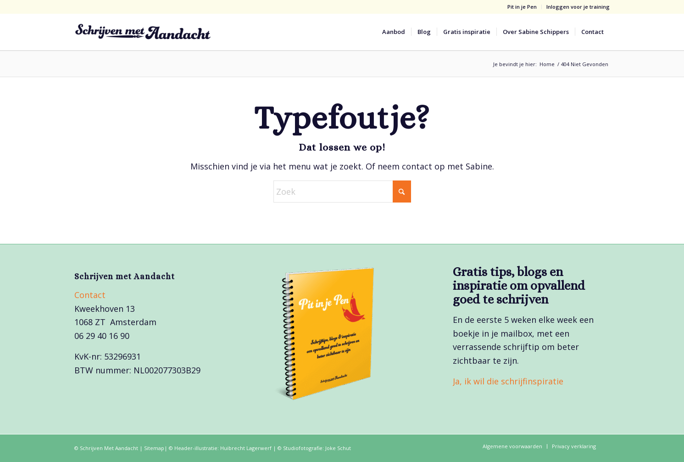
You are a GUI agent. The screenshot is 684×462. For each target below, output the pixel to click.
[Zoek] (342, 191)
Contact (90, 294)
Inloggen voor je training (578, 6)
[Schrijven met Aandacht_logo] (143, 32)
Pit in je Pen (522, 6)
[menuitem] (522, 7)
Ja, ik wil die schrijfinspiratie (508, 381)
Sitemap (154, 448)
